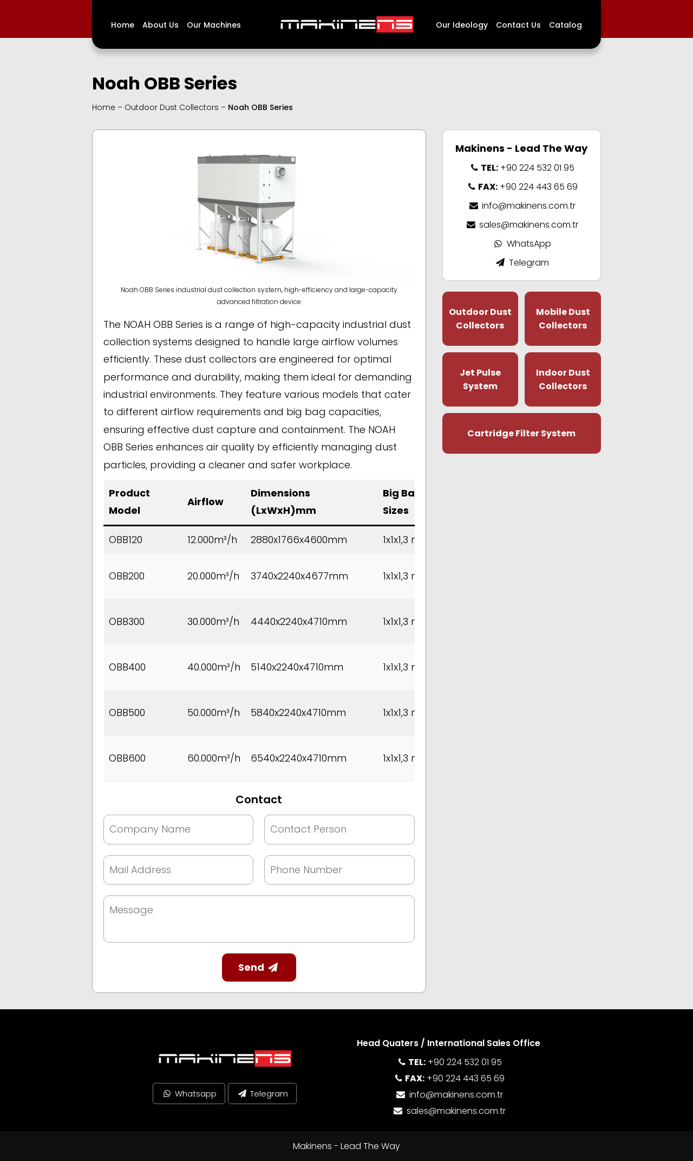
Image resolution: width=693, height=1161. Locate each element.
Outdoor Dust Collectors (172, 107)
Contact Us (518, 25)
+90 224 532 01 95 (521, 168)
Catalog (565, 25)
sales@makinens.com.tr (521, 224)
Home (122, 25)
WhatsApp (521, 243)
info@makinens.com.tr (522, 205)
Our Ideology (462, 25)
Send (259, 967)
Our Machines (214, 25)
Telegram (521, 262)
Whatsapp (189, 1093)
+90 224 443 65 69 (521, 186)
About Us (160, 25)
